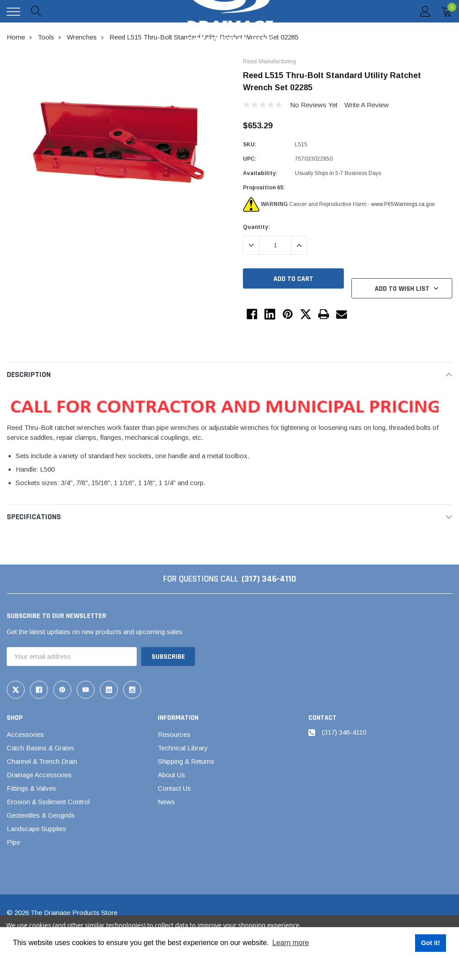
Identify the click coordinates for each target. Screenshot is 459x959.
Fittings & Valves (31, 788)
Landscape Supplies (36, 828)
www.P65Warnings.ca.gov (403, 204)
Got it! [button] (430, 942)
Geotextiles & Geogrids (41, 815)
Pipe (13, 842)
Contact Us (174, 788)
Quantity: (256, 227)
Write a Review (366, 105)
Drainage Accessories (39, 775)
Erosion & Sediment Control (48, 802)
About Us (171, 775)
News (166, 802)
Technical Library (183, 748)
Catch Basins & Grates (40, 748)
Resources (174, 734)
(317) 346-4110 (269, 579)
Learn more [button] (290, 942)
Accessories (25, 734)
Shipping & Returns (186, 761)
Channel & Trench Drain (42, 761)
